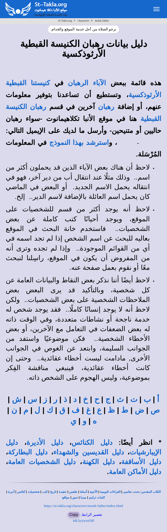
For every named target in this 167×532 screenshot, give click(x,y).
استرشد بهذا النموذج (79, 142)
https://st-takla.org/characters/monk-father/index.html (83, 506)
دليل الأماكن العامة (135, 471)
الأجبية (93, 491)
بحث (137, 491)
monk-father (102, 20)
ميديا (83, 497)
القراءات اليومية (110, 491)
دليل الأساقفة (141, 462)
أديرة (11, 491)
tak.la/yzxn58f (83, 520)
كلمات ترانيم (97, 497)
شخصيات (34, 491)
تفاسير (127, 491)
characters (83, 20)
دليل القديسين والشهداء (88, 452)
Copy (73, 514)
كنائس (21, 491)
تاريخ (53, 491)
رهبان (106, 106)
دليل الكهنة (98, 462)
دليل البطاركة (28, 452)
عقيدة (63, 491)
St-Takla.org (65, 20)
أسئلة (83, 491)
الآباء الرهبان (87, 83)
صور (75, 497)
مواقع (66, 497)
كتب (45, 491)
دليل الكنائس (92, 442)
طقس (73, 491)
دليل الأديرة (45, 442)
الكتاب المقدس (151, 491)
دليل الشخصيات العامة (42, 462)
